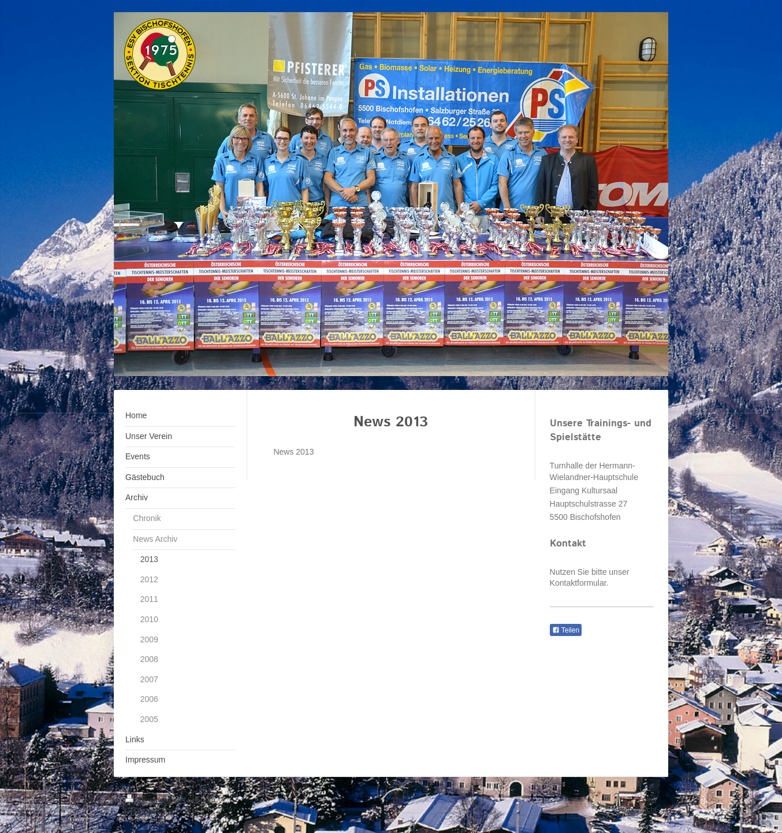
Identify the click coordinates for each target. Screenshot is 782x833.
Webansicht (637, 809)
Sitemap (201, 799)
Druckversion (154, 799)
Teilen (565, 630)
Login (647, 799)
